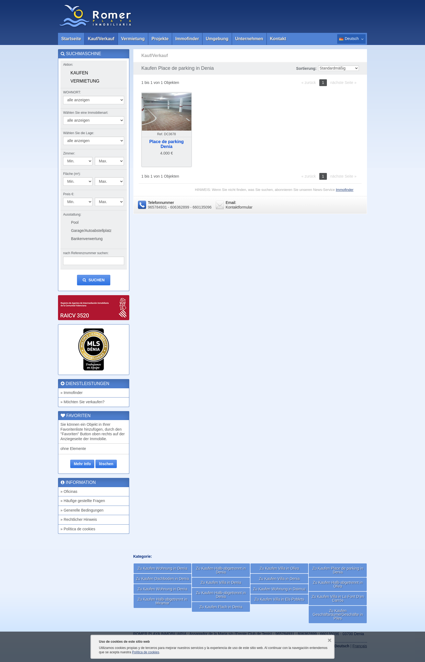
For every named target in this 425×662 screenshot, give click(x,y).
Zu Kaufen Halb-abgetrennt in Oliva (338, 584)
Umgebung (217, 38)
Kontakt (278, 38)
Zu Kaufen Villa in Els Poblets (279, 599)
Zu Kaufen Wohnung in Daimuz (279, 589)
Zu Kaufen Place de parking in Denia (337, 570)
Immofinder (187, 38)
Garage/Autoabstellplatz (91, 230)
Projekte (160, 38)
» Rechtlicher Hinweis (78, 519)
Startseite (71, 38)
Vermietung (133, 38)
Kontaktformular (239, 207)
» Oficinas (68, 491)
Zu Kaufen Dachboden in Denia (162, 578)
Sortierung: (306, 68)
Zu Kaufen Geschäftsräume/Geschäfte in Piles (338, 614)
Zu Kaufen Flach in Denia (220, 607)
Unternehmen (249, 38)
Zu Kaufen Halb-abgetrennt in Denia (221, 570)
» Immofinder (71, 392)
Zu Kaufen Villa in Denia (221, 582)
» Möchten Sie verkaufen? (82, 402)
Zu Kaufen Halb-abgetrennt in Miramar (162, 601)
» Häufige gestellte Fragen (82, 501)
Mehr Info (82, 464)
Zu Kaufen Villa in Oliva (279, 568)
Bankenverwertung (87, 239)
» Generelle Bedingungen (82, 510)
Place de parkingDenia (166, 144)
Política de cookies (145, 652)
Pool (75, 222)
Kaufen (79, 73)
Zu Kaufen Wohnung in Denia (162, 568)
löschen (106, 464)
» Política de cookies (77, 529)
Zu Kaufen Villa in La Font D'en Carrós (338, 598)
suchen (94, 280)
